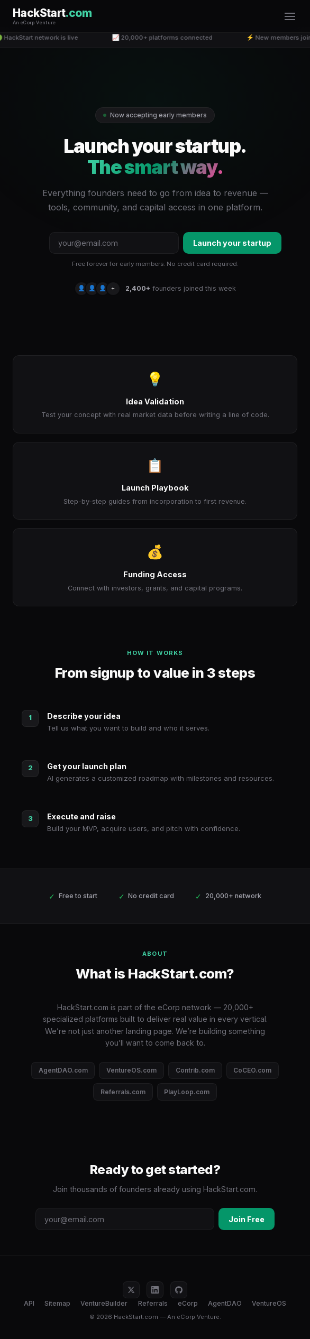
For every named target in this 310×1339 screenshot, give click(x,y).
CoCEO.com (252, 1070)
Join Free (247, 1219)
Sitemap (57, 1303)
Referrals (153, 1303)
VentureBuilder (103, 1303)
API (29, 1303)
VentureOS (269, 1303)
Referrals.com (123, 1092)
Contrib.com (195, 1070)
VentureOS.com (131, 1070)
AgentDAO (225, 1303)
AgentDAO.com (63, 1070)
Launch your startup (232, 242)
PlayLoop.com (186, 1092)
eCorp (188, 1303)
